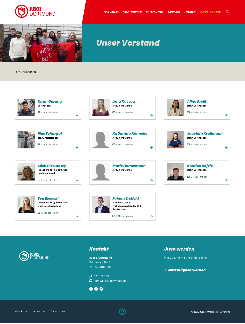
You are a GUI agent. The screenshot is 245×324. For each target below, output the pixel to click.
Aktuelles (114, 12)
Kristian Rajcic (200, 166)
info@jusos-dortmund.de (110, 282)
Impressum (39, 312)
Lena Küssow (124, 102)
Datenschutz (58, 312)
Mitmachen (157, 12)
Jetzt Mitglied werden (187, 271)
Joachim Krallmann (205, 134)
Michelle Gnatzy (52, 166)
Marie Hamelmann (129, 166)
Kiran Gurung (50, 102)
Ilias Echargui (50, 134)
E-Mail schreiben (48, 113)
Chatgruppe (135, 12)
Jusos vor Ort (211, 12)
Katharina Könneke (129, 134)
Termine (175, 12)
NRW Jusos (21, 312)
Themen (191, 12)
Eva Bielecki (48, 199)
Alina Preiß (197, 102)
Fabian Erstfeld (125, 199)
